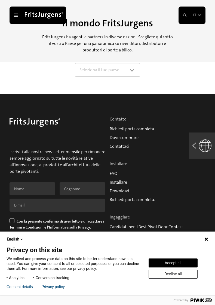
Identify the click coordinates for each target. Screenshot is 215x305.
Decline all (173, 274)
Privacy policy (53, 287)
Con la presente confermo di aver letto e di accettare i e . (57, 224)
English (15, 239)
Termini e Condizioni (27, 227)
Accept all (173, 263)
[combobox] (107, 70)
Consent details (20, 287)
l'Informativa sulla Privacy (68, 227)
